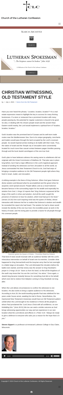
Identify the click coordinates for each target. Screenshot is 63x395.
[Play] (5, 356)
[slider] (28, 356)
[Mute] (52, 356)
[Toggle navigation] (59, 23)
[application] (31, 356)
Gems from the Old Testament (26, 102)
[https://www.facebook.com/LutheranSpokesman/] (31, 392)
